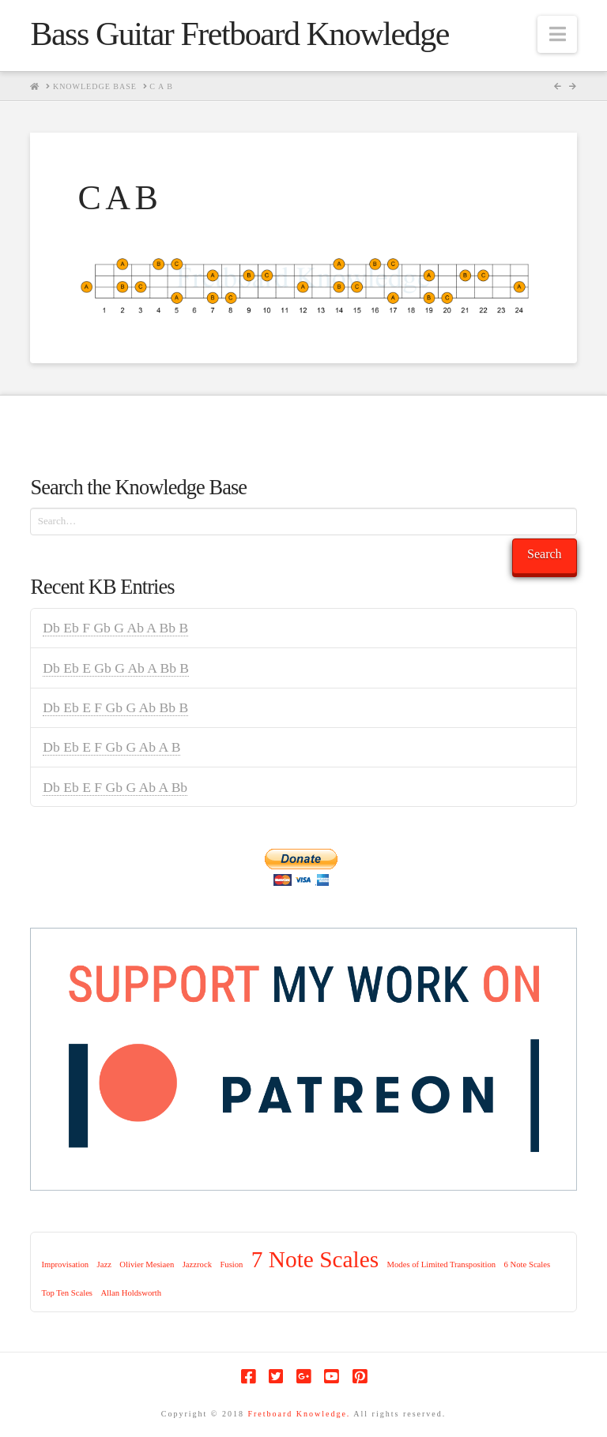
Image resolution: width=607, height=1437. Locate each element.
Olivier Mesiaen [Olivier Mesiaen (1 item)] (146, 1264)
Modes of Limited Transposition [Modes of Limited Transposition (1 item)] (441, 1264)
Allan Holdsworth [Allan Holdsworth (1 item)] (130, 1293)
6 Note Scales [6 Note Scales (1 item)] (527, 1264)
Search (544, 554)
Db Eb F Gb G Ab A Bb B (115, 628)
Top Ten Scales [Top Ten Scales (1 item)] (66, 1293)
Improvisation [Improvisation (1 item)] (65, 1264)
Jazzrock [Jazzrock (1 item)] (197, 1264)
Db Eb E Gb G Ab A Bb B (116, 668)
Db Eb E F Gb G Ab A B (111, 747)
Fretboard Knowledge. (298, 1413)
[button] (557, 34)
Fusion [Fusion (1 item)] (231, 1264)
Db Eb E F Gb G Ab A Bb (115, 787)
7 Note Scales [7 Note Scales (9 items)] (315, 1259)
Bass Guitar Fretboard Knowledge (239, 34)
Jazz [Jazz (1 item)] (104, 1264)
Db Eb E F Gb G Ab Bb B (115, 707)
